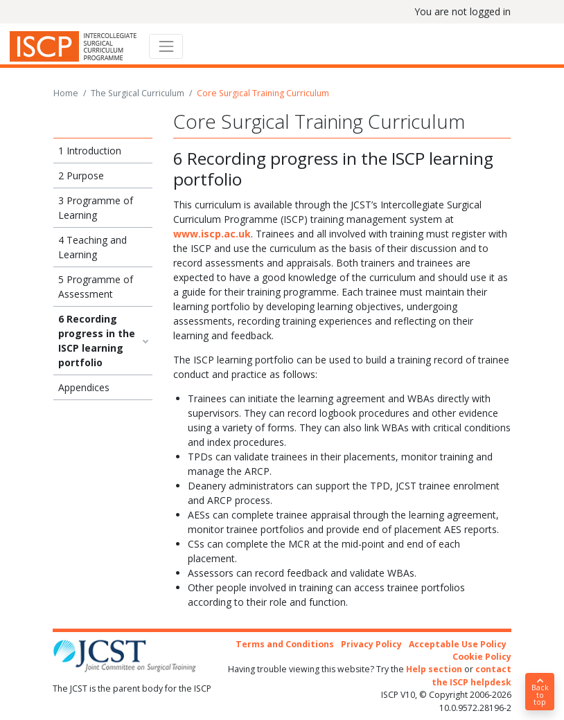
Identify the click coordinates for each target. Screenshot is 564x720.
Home (65, 93)
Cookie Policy (481, 657)
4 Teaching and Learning (92, 247)
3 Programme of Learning (95, 208)
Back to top (539, 692)
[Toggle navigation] (166, 46)
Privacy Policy (371, 644)
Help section (434, 669)
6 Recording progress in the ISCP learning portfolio (96, 340)
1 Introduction (89, 150)
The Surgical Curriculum (137, 93)
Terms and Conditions (285, 644)
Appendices (83, 387)
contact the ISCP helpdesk (471, 675)
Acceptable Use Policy (457, 644)
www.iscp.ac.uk (212, 233)
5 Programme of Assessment (95, 286)
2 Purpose (81, 175)
